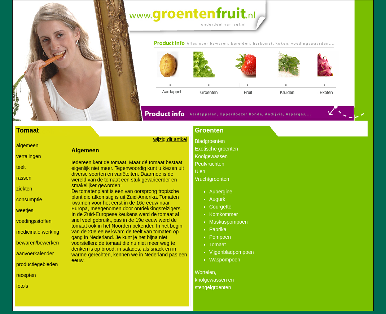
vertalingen (28, 156)
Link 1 (170, 73)
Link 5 (326, 73)
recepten (26, 275)
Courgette (220, 207)
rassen (23, 178)
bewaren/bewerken (37, 243)
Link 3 (246, 73)
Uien (200, 171)
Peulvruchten (209, 164)
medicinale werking (37, 232)
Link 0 (192, 14)
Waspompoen (224, 260)
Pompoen (220, 237)
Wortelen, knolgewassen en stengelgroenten (214, 279)
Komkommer (223, 214)
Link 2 (206, 72)
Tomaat (217, 244)
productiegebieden (37, 264)
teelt (21, 167)
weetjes (24, 210)
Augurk (217, 199)
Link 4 (289, 73)
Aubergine (220, 191)
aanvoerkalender (35, 253)
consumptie (29, 199)
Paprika (217, 229)
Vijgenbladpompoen (231, 252)
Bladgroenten (210, 141)
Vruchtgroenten (212, 179)
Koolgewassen (211, 156)
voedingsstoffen (34, 221)
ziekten (24, 189)
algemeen (27, 145)
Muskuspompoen (228, 222)
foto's (22, 286)
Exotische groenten (216, 149)
